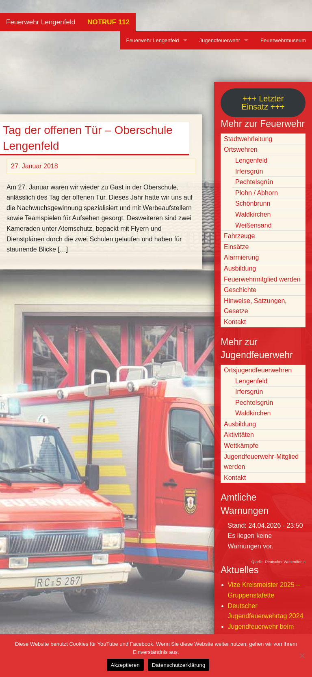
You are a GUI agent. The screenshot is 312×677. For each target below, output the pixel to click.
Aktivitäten (239, 434)
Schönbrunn (252, 203)
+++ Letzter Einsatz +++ (262, 102)
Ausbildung (240, 268)
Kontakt (235, 321)
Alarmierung (241, 257)
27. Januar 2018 (34, 166)
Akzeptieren (125, 665)
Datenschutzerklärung (178, 665)
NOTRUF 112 (108, 22)
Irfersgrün (249, 171)
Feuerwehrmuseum (283, 40)
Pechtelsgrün (254, 181)
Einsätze (236, 246)
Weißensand (253, 225)
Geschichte (240, 289)
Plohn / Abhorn (256, 192)
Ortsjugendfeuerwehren (258, 370)
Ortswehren (241, 149)
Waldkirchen (253, 214)
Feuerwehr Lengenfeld (40, 22)
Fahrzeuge (239, 235)
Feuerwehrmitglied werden (262, 279)
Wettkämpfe (241, 445)
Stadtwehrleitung (248, 138)
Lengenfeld (251, 160)
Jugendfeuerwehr (219, 40)
